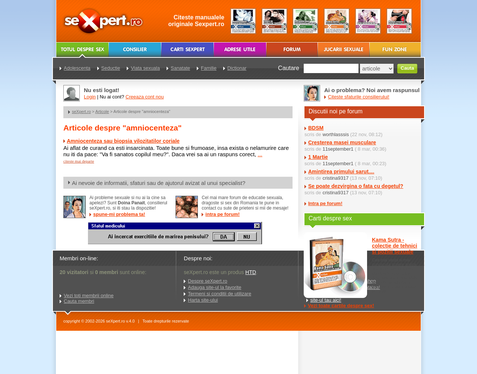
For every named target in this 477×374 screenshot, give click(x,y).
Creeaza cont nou (145, 97)
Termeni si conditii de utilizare (219, 293)
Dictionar (236, 68)
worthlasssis (335, 134)
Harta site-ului (203, 300)
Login (90, 97)
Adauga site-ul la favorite (214, 287)
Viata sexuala (145, 68)
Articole (102, 111)
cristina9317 (335, 178)
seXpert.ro (81, 111)
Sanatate (180, 68)
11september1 (337, 149)
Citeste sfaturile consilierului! (358, 97)
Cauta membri (79, 301)
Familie (209, 68)
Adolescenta (77, 68)
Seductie (110, 68)
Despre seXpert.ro (207, 281)
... (260, 154)
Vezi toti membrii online (89, 295)
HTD (250, 272)
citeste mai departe (78, 161)
